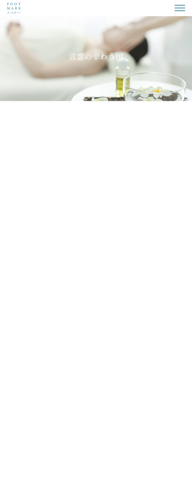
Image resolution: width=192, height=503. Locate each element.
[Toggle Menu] (180, 8)
